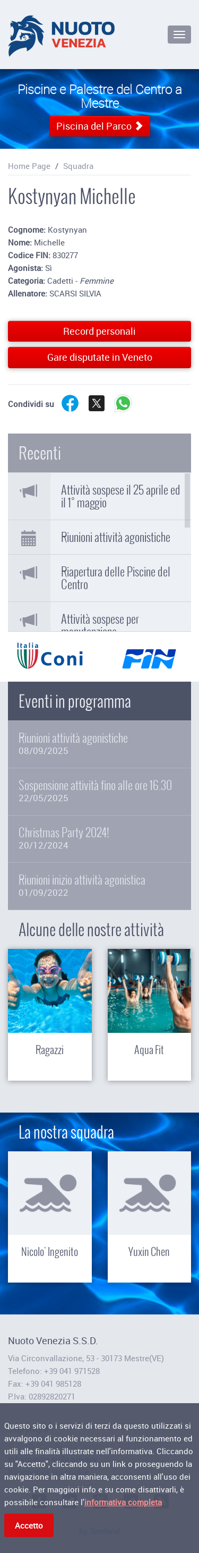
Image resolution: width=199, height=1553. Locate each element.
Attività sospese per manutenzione (100, 625)
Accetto (29, 1527)
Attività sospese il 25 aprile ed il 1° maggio (120, 496)
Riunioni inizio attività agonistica (99, 885)
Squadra (78, 165)
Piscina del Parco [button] (99, 126)
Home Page (29, 165)
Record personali (99, 331)
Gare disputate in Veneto (99, 357)
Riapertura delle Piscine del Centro (115, 578)
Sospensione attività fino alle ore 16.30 (99, 790)
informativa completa (123, 1503)
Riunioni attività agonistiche (115, 537)
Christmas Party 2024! (99, 838)
